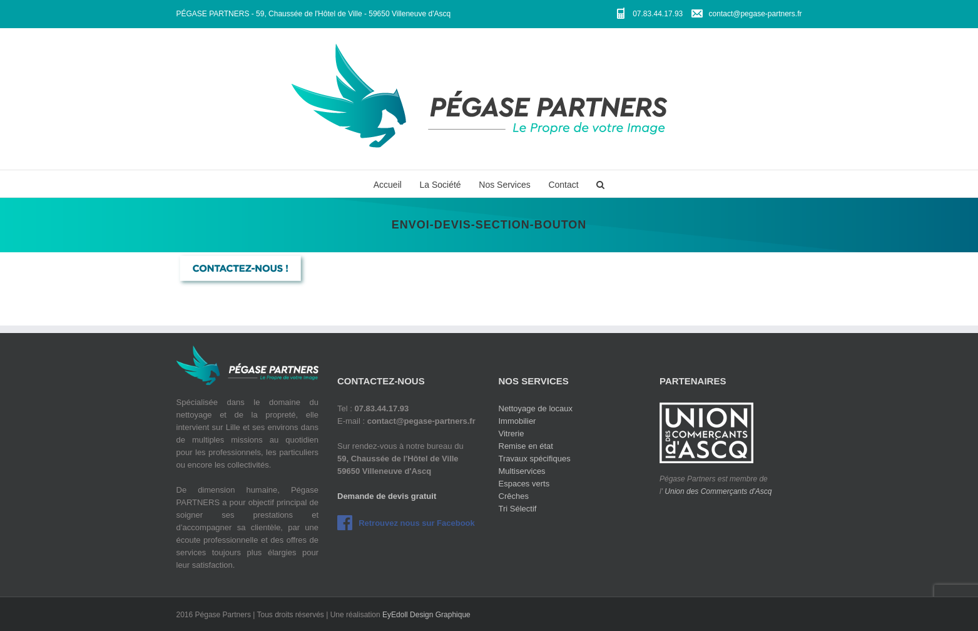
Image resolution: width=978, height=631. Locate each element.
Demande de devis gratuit (386, 496)
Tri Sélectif (518, 508)
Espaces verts (524, 483)
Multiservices (522, 471)
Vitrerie (511, 433)
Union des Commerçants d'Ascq (718, 491)
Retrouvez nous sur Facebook (417, 523)
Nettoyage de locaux (536, 408)
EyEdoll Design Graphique (426, 614)
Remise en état (526, 446)
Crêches (514, 496)
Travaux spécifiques (535, 458)
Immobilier (517, 421)
